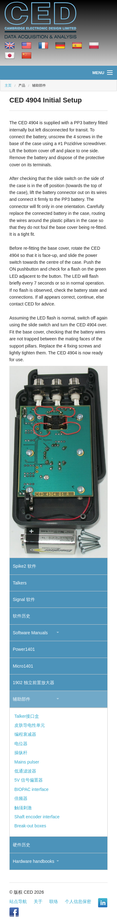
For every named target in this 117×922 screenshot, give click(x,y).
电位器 (20, 743)
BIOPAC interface (31, 789)
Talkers (20, 582)
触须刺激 (23, 807)
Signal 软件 (24, 599)
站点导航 (18, 901)
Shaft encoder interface (37, 816)
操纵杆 (20, 752)
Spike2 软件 (24, 566)
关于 (38, 901)
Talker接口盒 (26, 716)
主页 (8, 85)
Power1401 (24, 649)
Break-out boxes (30, 825)
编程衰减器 (25, 734)
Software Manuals (30, 632)
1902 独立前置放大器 (33, 682)
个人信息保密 (78, 901)
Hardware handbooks (33, 861)
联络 (53, 901)
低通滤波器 (25, 770)
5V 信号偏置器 (28, 780)
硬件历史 (21, 844)
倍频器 (20, 798)
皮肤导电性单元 (29, 725)
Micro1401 (23, 666)
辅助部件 (21, 699)
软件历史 (21, 615)
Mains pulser (26, 761)
